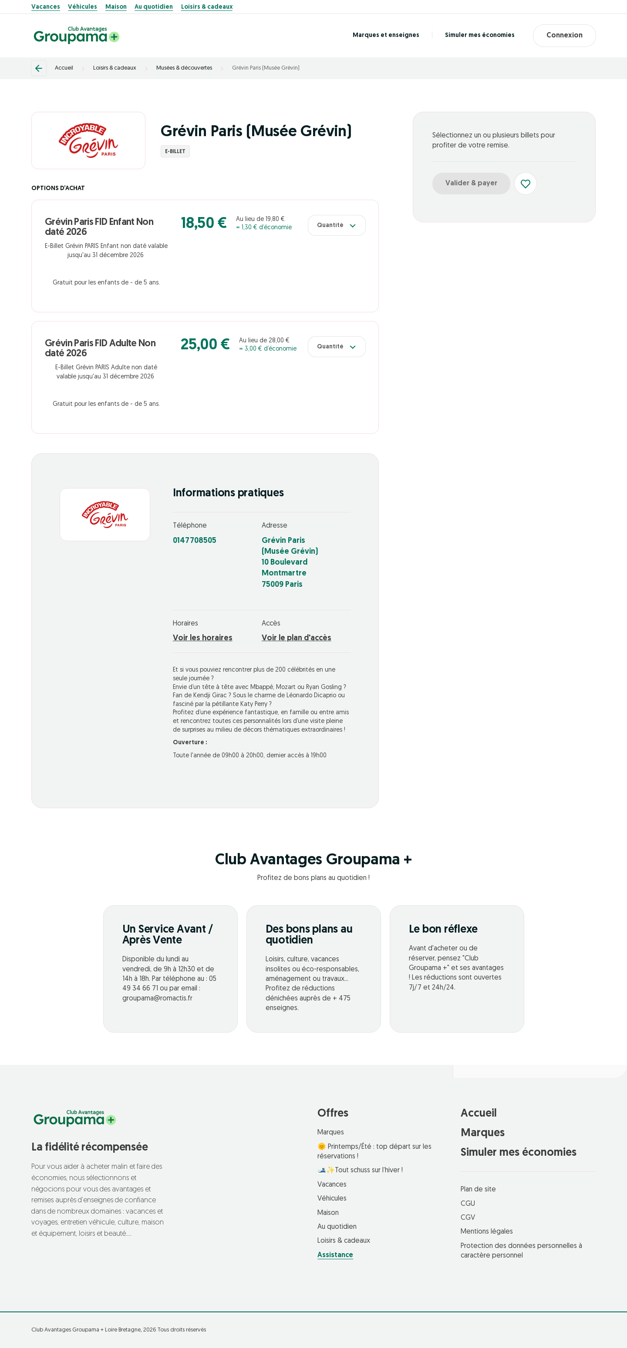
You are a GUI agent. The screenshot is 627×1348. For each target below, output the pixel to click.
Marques (330, 1132)
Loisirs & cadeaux (207, 7)
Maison (116, 7)
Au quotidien (154, 7)
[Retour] (38, 68)
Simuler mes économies (480, 35)
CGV (468, 1217)
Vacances (45, 7)
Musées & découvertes (184, 68)
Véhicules (82, 7)
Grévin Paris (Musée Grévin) (266, 68)
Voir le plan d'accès (296, 638)
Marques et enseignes (386, 35)
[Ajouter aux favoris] (525, 183)
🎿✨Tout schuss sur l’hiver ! (360, 1170)
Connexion (564, 35)
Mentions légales (487, 1231)
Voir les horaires (203, 638)
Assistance (335, 1255)
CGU (468, 1204)
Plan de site (478, 1189)
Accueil (64, 68)
